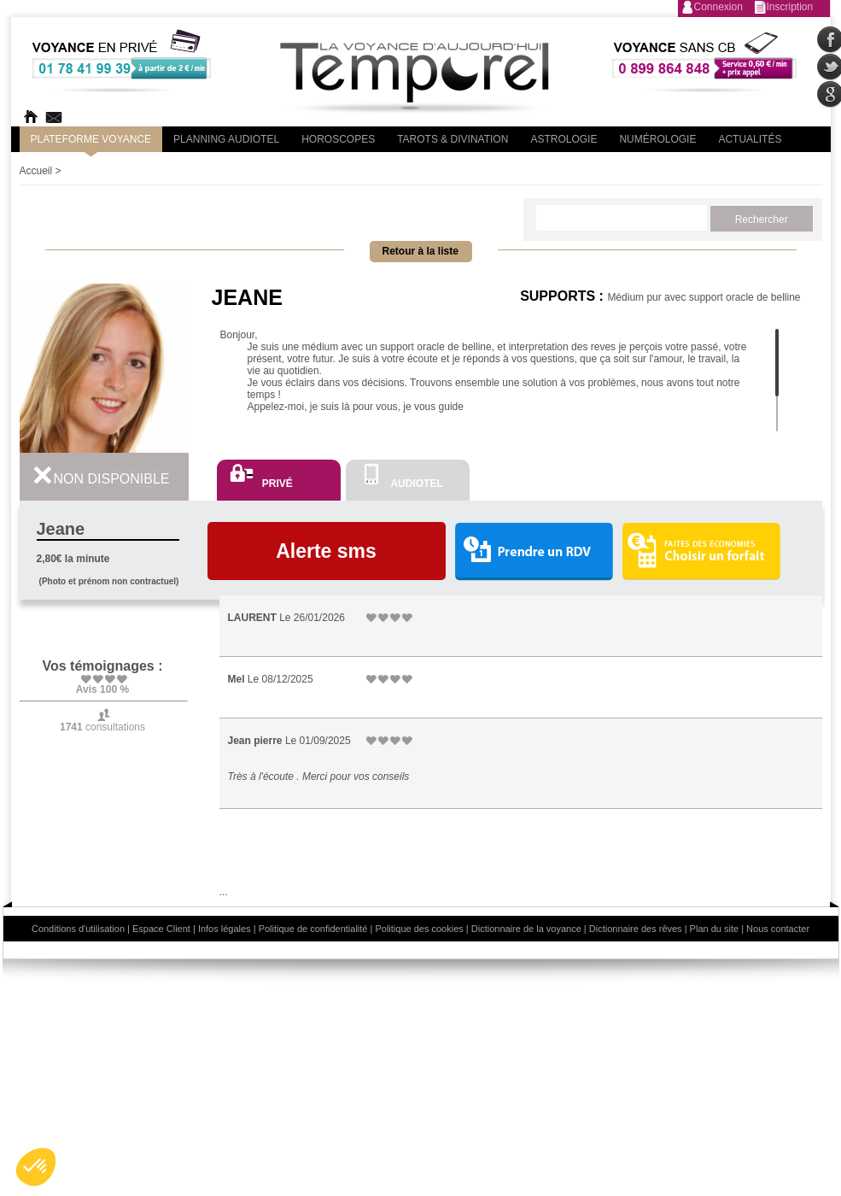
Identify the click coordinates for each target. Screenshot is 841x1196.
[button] (35, 1166)
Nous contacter (777, 928)
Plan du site (714, 928)
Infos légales (224, 928)
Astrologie (563, 139)
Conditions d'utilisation (78, 928)
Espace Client (161, 928)
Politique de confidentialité (313, 928)
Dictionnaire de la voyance (526, 928)
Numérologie (657, 139)
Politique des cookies (419, 928)
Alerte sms (326, 551)
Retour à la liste (420, 251)
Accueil (36, 171)
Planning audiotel (226, 139)
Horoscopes (338, 139)
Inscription (790, 7)
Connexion (718, 7)
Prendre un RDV (533, 552)
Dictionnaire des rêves (635, 928)
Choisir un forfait (701, 551)
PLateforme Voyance (91, 139)
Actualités (749, 139)
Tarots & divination (452, 139)
